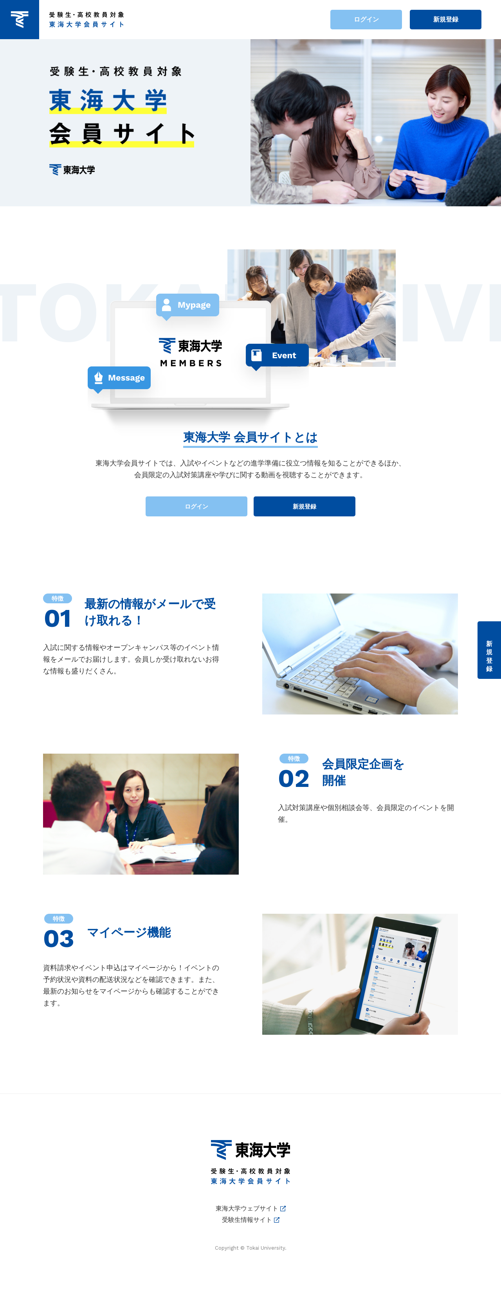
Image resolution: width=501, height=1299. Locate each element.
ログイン (366, 19)
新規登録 (445, 19)
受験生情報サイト (247, 1219)
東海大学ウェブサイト (247, 1208)
